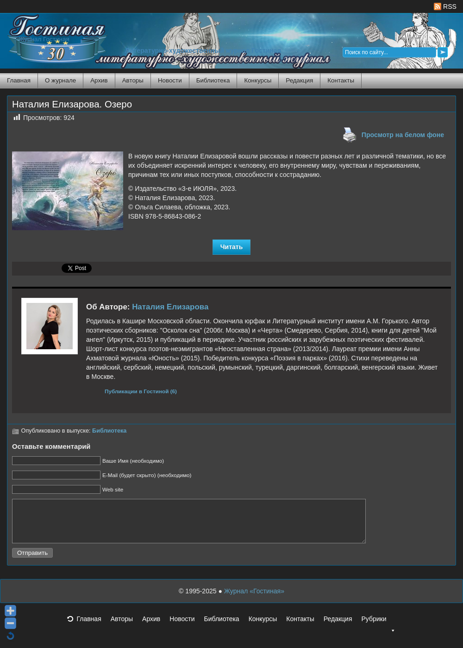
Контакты (340, 80)
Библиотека (213, 80)
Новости (170, 80)
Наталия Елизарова (170, 306)
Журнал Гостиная (44, 39)
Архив (98, 80)
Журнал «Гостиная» (254, 599)
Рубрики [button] (378, 629)
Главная (19, 80)
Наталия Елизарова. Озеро (72, 104)
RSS (445, 6)
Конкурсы (257, 80)
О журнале (60, 80)
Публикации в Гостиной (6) (141, 391)
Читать (231, 247)
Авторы (133, 80)
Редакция (299, 80)
